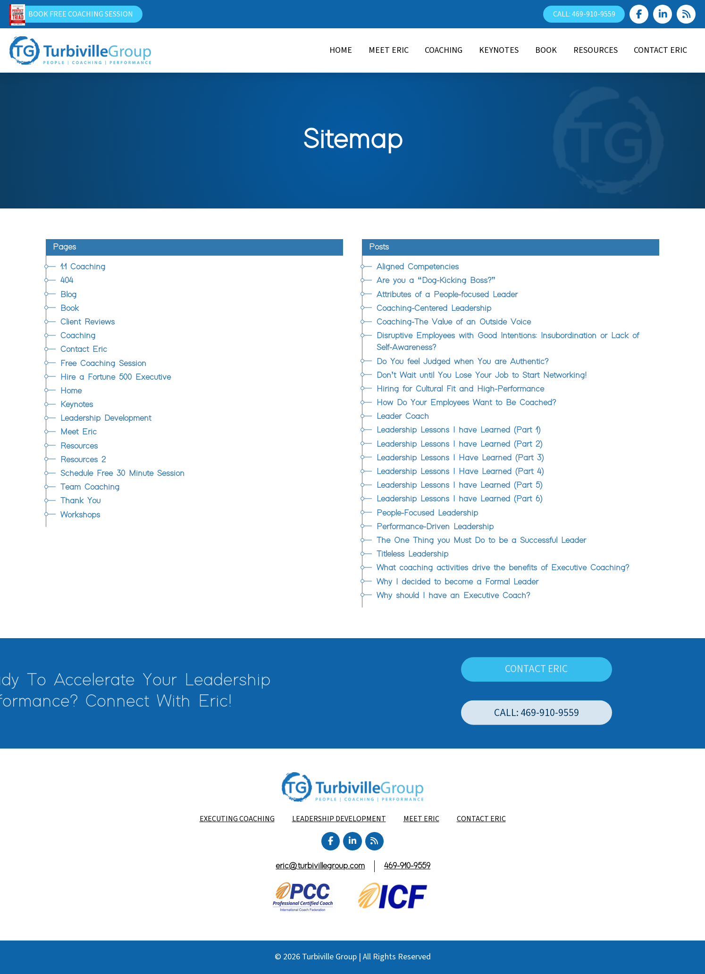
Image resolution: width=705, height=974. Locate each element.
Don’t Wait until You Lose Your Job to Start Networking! (482, 375)
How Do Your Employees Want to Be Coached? (466, 403)
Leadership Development (105, 418)
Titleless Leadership (412, 554)
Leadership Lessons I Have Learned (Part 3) (460, 458)
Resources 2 (83, 460)
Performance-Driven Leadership (435, 527)
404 (66, 280)
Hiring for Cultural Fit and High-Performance (460, 389)
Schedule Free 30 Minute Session (122, 473)
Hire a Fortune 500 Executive (115, 377)
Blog (68, 295)
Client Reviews (87, 322)
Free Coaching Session (103, 363)
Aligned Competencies (418, 267)
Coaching (77, 336)
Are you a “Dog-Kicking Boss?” (436, 280)
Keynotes (76, 404)
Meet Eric (78, 432)
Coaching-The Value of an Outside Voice (454, 322)
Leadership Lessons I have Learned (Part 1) (458, 430)
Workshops (80, 515)
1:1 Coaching (82, 267)
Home (71, 391)
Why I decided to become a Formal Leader (457, 582)
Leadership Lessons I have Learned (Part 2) (459, 444)
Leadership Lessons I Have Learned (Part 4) (460, 471)
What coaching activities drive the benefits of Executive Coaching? (503, 568)
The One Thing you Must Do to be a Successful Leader (481, 540)
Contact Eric (83, 349)
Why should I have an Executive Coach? (453, 595)
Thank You (80, 501)
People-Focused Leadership (427, 513)
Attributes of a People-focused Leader (447, 295)
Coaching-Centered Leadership (434, 308)
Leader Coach (403, 416)
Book (69, 308)
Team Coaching (89, 487)
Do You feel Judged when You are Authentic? (462, 362)
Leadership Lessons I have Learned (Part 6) (459, 499)
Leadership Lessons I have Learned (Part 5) (459, 485)
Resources (79, 446)
